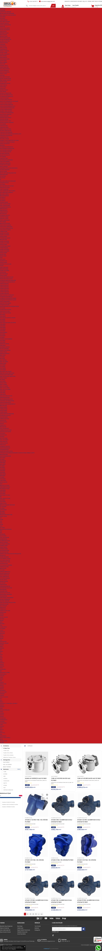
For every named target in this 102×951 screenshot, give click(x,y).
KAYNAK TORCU (4, 65)
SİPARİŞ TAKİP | (91, 1)
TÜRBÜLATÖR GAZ (4, 418)
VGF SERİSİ (2, 326)
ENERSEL (2, 648)
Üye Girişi (67, 5)
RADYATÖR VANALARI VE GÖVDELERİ (9, 101)
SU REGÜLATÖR (4, 563)
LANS (1, 257)
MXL (1, 532)
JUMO (1, 677)
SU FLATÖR (2, 583)
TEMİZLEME (2, 44)
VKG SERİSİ (2, 335)
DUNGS (2, 636)
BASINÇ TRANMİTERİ (5, 599)
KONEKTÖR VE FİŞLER (5, 165)
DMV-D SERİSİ (3, 384)
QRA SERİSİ (3, 492)
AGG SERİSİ (3, 501)
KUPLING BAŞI (3, 435)
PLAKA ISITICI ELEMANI (5, 225)
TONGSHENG (3, 723)
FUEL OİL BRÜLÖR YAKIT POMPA (7, 191)
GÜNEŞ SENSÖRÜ (4, 116)
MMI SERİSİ (2, 475)
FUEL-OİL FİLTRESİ (7, 764)
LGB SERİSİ (2, 471)
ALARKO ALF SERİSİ (4, 235)
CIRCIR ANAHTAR (4, 67)
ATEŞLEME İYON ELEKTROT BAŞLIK (8, 298)
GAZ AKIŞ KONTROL (5, 69)
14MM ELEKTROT (4, 212)
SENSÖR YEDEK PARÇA (5, 117)
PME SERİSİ (2, 462)
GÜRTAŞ (2, 666)
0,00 (96, 7)
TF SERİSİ (2, 477)
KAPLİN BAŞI (3, 272)
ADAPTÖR (2, 26)
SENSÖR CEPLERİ (4, 119)
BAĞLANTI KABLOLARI (5, 163)
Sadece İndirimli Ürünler (8, 802)
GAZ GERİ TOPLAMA (5, 21)
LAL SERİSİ (2, 467)
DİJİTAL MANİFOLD (4, 70)
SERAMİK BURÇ (3, 591)
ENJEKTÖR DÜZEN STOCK (6, 278)
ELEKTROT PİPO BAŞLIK (5, 303)
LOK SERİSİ (2, 469)
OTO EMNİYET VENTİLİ (5, 558)
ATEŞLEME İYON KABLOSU (6, 296)
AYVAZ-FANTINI (4, 617)
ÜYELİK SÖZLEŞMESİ (85, 945)
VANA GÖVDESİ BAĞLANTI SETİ (7, 106)
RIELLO (1, 702)
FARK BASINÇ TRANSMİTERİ (6, 597)
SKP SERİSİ (2, 314)
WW (1, 734)
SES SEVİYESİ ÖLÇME (5, 38)
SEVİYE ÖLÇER (3, 82)
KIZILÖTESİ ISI (3, 31)
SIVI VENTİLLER (3, 606)
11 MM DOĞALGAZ (4, 290)
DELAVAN (2, 633)
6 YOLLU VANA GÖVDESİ (6, 109)
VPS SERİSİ (2, 321)
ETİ (0, 653)
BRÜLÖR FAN (3, 427)
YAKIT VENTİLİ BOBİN (5, 205)
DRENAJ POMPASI (4, 51)
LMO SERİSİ (2, 464)
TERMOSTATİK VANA (5, 562)
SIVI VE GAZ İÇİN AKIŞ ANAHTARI (8, 173)
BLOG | (96, 1)
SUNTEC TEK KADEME (5, 350)
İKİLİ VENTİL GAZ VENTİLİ (5, 371)
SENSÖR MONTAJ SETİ (5, 121)
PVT (1, 698)
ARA (53, 5)
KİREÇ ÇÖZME (3, 47)
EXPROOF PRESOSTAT (5, 402)
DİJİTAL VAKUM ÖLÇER (5, 78)
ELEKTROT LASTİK (4, 218)
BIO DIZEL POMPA (4, 194)
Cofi (1, 625)
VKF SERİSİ (2, 334)
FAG (1, 656)
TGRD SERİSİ (3, 480)
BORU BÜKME (3, 56)
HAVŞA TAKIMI (3, 52)
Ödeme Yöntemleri (4, 928)
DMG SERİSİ (3, 474)
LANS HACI (2, 259)
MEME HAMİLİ (3, 256)
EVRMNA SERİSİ (4, 545)
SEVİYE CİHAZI (3, 580)
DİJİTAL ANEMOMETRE (5, 25)
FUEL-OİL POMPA (4, 440)
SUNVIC (2, 716)
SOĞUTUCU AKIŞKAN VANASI (7, 142)
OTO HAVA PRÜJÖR (5, 560)
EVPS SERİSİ (3, 370)
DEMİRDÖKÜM (3, 539)
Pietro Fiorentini (4, 697)
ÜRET (1, 728)
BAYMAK (2, 619)
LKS (1, 518)
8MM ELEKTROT (4, 209)
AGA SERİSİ (3, 316)
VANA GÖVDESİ (4, 443)
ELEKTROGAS (3, 641)
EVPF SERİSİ (3, 368)
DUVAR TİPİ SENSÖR (5, 155)
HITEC (1, 667)
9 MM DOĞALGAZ (4, 285)
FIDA (1, 659)
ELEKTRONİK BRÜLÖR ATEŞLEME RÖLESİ (9, 306)
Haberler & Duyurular (22, 932)
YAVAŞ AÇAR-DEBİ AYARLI (6, 375)
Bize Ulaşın (20, 926)
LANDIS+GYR (3, 684)
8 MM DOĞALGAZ (4, 283)
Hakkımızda (20, 928)
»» (41, 914)
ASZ (1, 521)
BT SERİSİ (2, 459)
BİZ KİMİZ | (80, 1)
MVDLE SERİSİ (3, 383)
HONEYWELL (3, 669)
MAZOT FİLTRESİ (4, 542)
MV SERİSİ (2, 379)
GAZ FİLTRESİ (3, 536)
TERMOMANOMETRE (5, 586)
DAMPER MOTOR (4, 137)
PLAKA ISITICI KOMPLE (5, 230)
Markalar (37, 928)
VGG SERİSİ (3, 329)
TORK (1, 724)
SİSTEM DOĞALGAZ (5, 710)
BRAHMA (2, 623)
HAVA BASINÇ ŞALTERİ (5, 152)
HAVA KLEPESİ (3, 422)
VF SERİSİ (2, 337)
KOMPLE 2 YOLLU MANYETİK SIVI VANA (9, 140)
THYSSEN (2, 721)
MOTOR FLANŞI (3, 438)
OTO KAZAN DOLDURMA (6, 565)
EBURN (1, 638)
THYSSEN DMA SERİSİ (5, 238)
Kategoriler (37, 930)
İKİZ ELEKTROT (3, 213)
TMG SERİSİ (3, 479)
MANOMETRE (3, 589)
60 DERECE (2, 199)
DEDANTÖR (3, 555)
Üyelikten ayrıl (55, 932)
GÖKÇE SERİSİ (3, 236)
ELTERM (2, 645)
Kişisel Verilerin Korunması (23, 930)
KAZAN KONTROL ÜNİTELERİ (6, 122)
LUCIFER (2, 687)
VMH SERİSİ (3, 345)
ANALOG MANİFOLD (5, 72)
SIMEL (1, 708)
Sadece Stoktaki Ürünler (8, 807)
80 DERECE (2, 200)
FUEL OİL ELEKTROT (4, 428)
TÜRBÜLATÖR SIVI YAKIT (6, 430)
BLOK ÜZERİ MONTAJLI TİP (6, 399)
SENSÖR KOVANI (4, 604)
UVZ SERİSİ (2, 493)
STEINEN (2, 713)
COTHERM (2, 628)
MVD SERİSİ (3, 381)
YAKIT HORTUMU (4, 267)
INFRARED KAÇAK (4, 33)
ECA (1, 640)
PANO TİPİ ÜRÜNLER (5, 161)
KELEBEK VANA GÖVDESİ (6, 111)
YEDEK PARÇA (3, 352)
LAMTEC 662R (3, 516)
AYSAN (1, 615)
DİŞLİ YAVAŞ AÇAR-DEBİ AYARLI (7, 376)
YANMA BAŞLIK (3, 412)
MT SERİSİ (2, 527)
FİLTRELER (30, 745)
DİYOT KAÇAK (3, 34)
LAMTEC (2, 682)
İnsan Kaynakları (21, 934)
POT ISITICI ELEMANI (5, 578)
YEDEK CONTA (3, 73)
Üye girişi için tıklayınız (70, 7)
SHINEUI (2, 705)
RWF (1, 531)
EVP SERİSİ (2, 366)
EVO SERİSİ (2, 365)
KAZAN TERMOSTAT (5, 573)
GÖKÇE (2, 664)
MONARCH (2, 690)
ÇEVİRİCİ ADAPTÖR (4, 41)
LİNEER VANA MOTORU (5, 129)
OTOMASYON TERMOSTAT (6, 96)
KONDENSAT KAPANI (5, 83)
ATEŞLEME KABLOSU (5, 215)
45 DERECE (3, 197)
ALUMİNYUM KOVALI (5, 540)
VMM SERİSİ (3, 394)
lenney (2, 685)
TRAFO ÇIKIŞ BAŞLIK (5, 220)
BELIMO (2, 620)
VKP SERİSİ (2, 340)
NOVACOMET (3, 692)
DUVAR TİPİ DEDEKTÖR (5, 39)
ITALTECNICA (3, 674)
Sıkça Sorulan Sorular (5, 932)
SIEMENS (2, 706)
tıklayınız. (14, 949)
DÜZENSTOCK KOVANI (5, 264)
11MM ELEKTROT (4, 210)
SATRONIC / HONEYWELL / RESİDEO (8, 703)
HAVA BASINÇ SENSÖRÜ (6, 150)
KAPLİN (1, 265)
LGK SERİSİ (2, 472)
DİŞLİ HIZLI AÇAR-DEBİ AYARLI (7, 373)
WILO (1, 731)
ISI (0, 179)
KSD (1, 680)
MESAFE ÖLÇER (3, 36)
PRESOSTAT (3, 444)
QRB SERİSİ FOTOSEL (5, 487)
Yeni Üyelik (75, 5)
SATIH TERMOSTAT (4, 575)
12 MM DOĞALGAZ (4, 292)
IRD (1, 497)
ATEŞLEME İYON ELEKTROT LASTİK (8, 300)
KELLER (1, 679)
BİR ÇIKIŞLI (2, 513)
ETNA (1, 654)
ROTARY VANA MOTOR (5, 130)
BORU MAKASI (3, 57)
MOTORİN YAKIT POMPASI (6, 192)
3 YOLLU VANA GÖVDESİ (6, 99)
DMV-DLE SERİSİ (4, 361)
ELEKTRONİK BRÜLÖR (5, 448)
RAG (1, 700)
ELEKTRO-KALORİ (4, 643)
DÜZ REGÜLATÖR (4, 552)
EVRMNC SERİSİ (4, 549)
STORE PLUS (47, 948)
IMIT (1, 671)
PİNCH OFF (2, 64)
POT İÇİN (2, 570)
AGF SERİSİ (2, 331)
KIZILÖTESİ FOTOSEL (5, 187)
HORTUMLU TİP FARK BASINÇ (7, 401)
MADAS (2, 689)
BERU (1, 622)
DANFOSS (2, 632)
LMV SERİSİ (2, 457)
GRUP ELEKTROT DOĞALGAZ (7, 295)
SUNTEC (2, 715)
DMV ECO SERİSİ (4, 386)
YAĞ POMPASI (3, 85)
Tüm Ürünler (38, 926)
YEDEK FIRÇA (3, 86)
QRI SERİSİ (2, 500)
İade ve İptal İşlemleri (5, 930)
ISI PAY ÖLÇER (3, 171)
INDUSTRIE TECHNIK (5, 672)
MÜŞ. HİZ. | (85, 1)
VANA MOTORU (4, 126)
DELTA (1, 635)
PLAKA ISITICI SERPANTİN (6, 226)
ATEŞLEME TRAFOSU (5, 446)
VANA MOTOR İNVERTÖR (6, 135)
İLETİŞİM (100, 1)
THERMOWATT (3, 719)
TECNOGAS (3, 718)
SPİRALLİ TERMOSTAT (5, 571)
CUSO (1, 630)
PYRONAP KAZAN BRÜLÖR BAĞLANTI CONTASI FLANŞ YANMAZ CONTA (17, 453)
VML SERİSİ (2, 392)
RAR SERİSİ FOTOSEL (5, 495)
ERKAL (1, 651)
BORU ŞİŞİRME (3, 62)
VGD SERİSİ (3, 324)
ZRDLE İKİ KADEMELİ (4, 353)
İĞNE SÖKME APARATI (5, 80)
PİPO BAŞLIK (3, 222)
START (1, 711)
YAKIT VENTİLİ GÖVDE (5, 204)
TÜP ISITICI (2, 433)
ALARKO (2, 614)
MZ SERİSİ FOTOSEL (4, 488)
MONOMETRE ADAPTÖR (6, 588)
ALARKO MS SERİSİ (4, 233)
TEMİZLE (18, 769)
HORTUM (2, 75)
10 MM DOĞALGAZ (4, 288)
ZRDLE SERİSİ (3, 363)
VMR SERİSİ (3, 391)
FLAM (1, 661)
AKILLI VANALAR (4, 166)
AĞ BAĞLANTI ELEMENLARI (6, 160)
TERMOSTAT (3, 425)
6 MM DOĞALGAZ (4, 287)
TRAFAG (2, 726)
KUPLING (2, 436)
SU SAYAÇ (2, 178)
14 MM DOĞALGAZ (4, 293)
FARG (1, 658)
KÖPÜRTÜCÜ (3, 46)
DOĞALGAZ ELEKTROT (5, 415)
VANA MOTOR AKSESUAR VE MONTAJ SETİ (10, 134)
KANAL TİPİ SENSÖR (5, 143)
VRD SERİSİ (2, 16)
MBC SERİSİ (3, 355)
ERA (1, 650)
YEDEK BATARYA (4, 43)
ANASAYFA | (67, 1)
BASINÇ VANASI (4, 90)
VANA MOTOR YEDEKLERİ (6, 132)
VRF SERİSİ (2, 18)
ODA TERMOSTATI (4, 576)
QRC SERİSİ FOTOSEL (5, 498)
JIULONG (2, 676)
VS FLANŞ (2, 357)
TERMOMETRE (3, 584)
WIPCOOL (2, 733)
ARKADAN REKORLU (5, 397)
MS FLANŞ (2, 358)
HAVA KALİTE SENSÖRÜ (5, 114)
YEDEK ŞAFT (3, 88)
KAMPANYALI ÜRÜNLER (5, 12)
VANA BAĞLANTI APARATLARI (7, 108)
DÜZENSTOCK (3, 261)
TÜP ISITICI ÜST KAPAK (5, 431)
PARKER (2, 695)
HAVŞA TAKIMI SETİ (4, 54)
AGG (1, 484)
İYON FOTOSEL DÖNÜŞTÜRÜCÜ (7, 404)
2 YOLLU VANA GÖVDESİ (6, 103)
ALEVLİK (2, 423)
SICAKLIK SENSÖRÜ (4, 153)
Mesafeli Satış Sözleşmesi (6, 926)
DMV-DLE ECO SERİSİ (5, 389)
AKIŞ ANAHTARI (4, 174)
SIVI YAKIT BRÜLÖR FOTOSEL (7, 186)
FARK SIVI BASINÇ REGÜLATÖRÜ (8, 602)
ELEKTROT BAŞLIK (4, 217)
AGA (1, 523)
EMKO (1, 646)
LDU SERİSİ (2, 319)
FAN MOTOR (3, 420)
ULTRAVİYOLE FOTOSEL (5, 309)
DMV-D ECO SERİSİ (4, 388)
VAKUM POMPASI (4, 23)
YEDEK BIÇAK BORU (5, 59)
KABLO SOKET (3, 503)
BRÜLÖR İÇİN (3, 568)
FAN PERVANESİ (4, 417)
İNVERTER (2, 145)
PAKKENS (2, 693)
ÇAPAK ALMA (3, 60)
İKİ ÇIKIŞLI (2, 508)
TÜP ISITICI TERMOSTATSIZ (6, 228)
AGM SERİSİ (3, 490)
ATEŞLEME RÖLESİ (4, 182)
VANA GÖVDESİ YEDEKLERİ (6, 104)
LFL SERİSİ (2, 466)
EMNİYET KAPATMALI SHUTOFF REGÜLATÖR (10, 554)
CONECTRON (3, 627)
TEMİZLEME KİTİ (3, 49)
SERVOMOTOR (3, 441)
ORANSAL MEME (4, 202)
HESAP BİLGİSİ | (73, 1)
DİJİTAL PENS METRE (5, 28)
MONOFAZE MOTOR (5, 593)
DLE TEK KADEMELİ (4, 348)
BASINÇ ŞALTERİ (4, 581)
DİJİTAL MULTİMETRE (5, 30)
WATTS (2, 729)
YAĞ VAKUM (3, 91)
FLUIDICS (2, 663)
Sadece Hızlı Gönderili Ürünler (10, 804)
